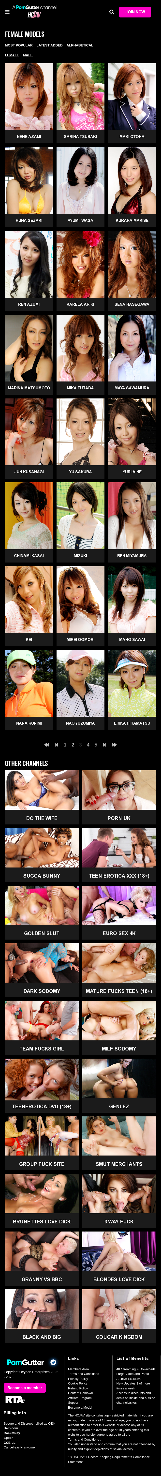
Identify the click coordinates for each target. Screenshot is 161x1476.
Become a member (24, 1387)
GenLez (119, 1107)
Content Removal (80, 1393)
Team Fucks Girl (41, 1049)
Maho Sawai (132, 639)
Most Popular (19, 45)
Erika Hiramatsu (132, 723)
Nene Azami (29, 136)
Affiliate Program (80, 1398)
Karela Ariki (80, 304)
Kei (29, 639)
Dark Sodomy (42, 991)
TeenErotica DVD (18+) (42, 1107)
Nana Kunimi (29, 723)
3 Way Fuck (119, 1222)
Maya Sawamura (132, 388)
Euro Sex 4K (119, 933)
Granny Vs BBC (42, 1279)
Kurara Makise (132, 220)
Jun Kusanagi (29, 472)
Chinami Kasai (29, 555)
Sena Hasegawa (132, 304)
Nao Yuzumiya (80, 723)
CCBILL (9, 1443)
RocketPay (12, 1433)
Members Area (78, 1369)
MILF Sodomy (119, 1049)
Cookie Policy (78, 1383)
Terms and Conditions (83, 1374)
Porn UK (119, 818)
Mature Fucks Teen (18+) (119, 991)
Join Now (135, 12)
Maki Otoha (132, 136)
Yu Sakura (80, 472)
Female (12, 55)
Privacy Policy (78, 1379)
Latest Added (49, 45)
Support (73, 1402)
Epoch (9, 1438)
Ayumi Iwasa (80, 220)
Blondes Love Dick (119, 1279)
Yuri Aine (132, 472)
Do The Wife (42, 818)
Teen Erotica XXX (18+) (119, 876)
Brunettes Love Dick (42, 1222)
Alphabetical (79, 45)
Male (28, 55)
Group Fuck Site (41, 1164)
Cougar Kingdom (119, 1337)
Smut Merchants (119, 1164)
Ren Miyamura (132, 555)
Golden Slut (41, 933)
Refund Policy (78, 1388)
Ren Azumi (29, 304)
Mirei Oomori (80, 639)
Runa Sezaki (29, 220)
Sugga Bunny (41, 876)
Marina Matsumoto (29, 388)
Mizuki (80, 555)
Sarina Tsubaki (80, 136)
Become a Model (80, 1407)
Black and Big (42, 1337)
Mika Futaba (80, 388)
